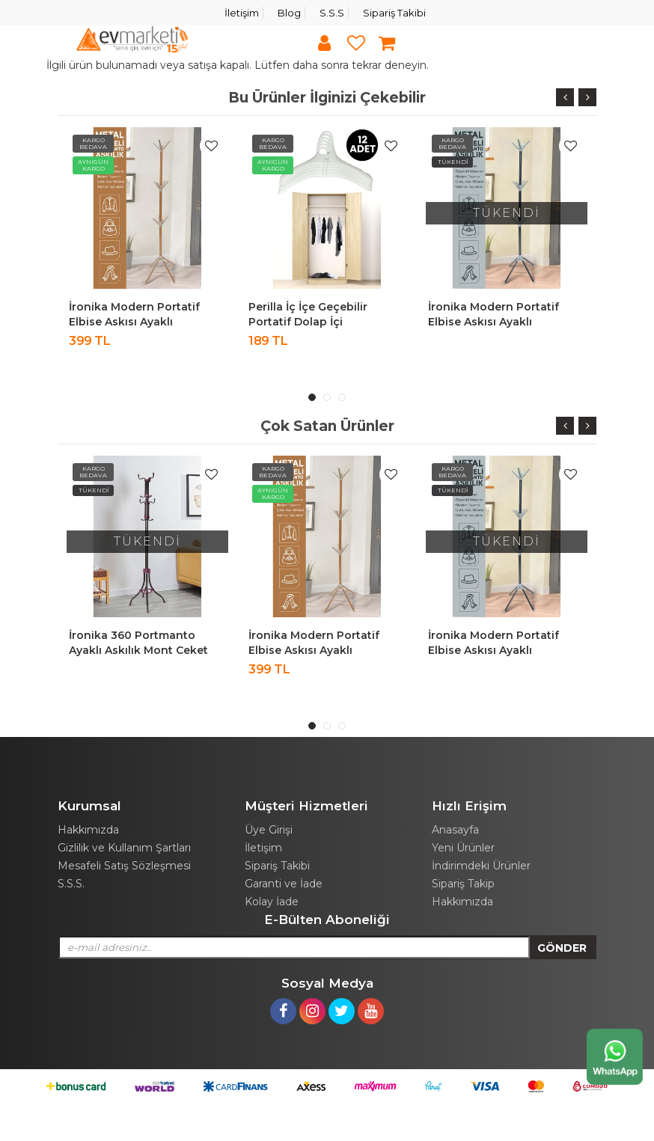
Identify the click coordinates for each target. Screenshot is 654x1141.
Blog (289, 13)
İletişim (241, 13)
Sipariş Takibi (394, 13)
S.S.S (332, 13)
